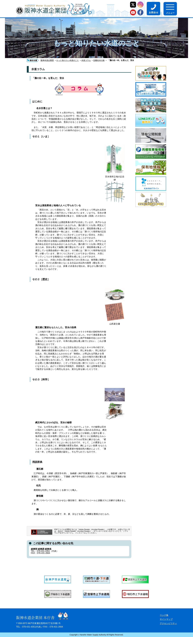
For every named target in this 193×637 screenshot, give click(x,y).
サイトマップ (166, 619)
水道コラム (86, 60)
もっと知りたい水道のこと (67, 60)
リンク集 (164, 615)
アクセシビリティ (168, 623)
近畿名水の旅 (99, 60)
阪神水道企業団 (47, 60)
